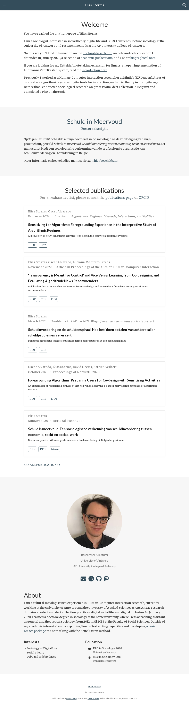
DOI (54, 299)
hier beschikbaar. (106, 160)
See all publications (42, 465)
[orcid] (91, 580)
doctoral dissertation (97, 53)
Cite (43, 245)
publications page (119, 198)
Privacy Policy (94, 686)
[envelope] (83, 580)
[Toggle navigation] (4, 5)
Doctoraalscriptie (94, 129)
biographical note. (143, 58)
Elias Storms (94, 5)
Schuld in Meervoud (94, 121)
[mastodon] (106, 580)
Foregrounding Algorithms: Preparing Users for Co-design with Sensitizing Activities (94, 380)
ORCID (144, 198)
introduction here (94, 70)
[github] (99, 580)
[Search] (184, 5)
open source (93, 698)
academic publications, (97, 58)
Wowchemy (71, 698)
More (55, 449)
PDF (33, 245)
